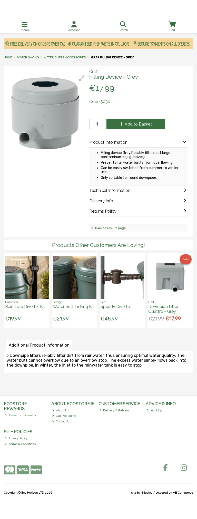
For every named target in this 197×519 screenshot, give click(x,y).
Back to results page (110, 228)
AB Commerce (183, 492)
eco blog (154, 410)
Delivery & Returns (115, 410)
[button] (82, 78)
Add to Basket (136, 124)
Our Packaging (64, 416)
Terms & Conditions (20, 444)
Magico (147, 492)
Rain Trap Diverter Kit (25, 306)
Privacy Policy (16, 438)
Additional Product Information (39, 345)
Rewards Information (21, 415)
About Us (60, 410)
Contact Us (61, 421)
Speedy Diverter (116, 306)
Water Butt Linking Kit (73, 306)
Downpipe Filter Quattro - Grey (163, 309)
